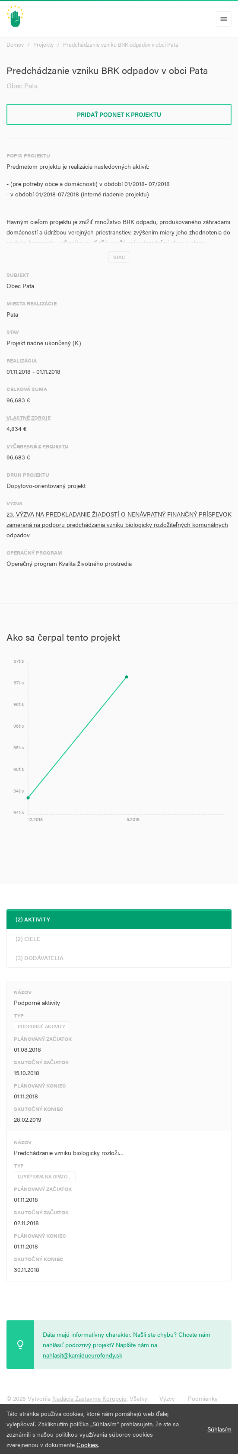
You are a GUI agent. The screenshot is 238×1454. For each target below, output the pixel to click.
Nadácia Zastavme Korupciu (89, 1398)
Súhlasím (219, 1429)
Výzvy (167, 1398)
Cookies (87, 1444)
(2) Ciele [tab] (28, 938)
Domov (15, 44)
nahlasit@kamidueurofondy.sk (82, 1355)
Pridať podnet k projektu (119, 114)
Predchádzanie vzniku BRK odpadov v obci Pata (120, 44)
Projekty (43, 44)
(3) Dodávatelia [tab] (39, 957)
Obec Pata (22, 85)
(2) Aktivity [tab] (33, 919)
